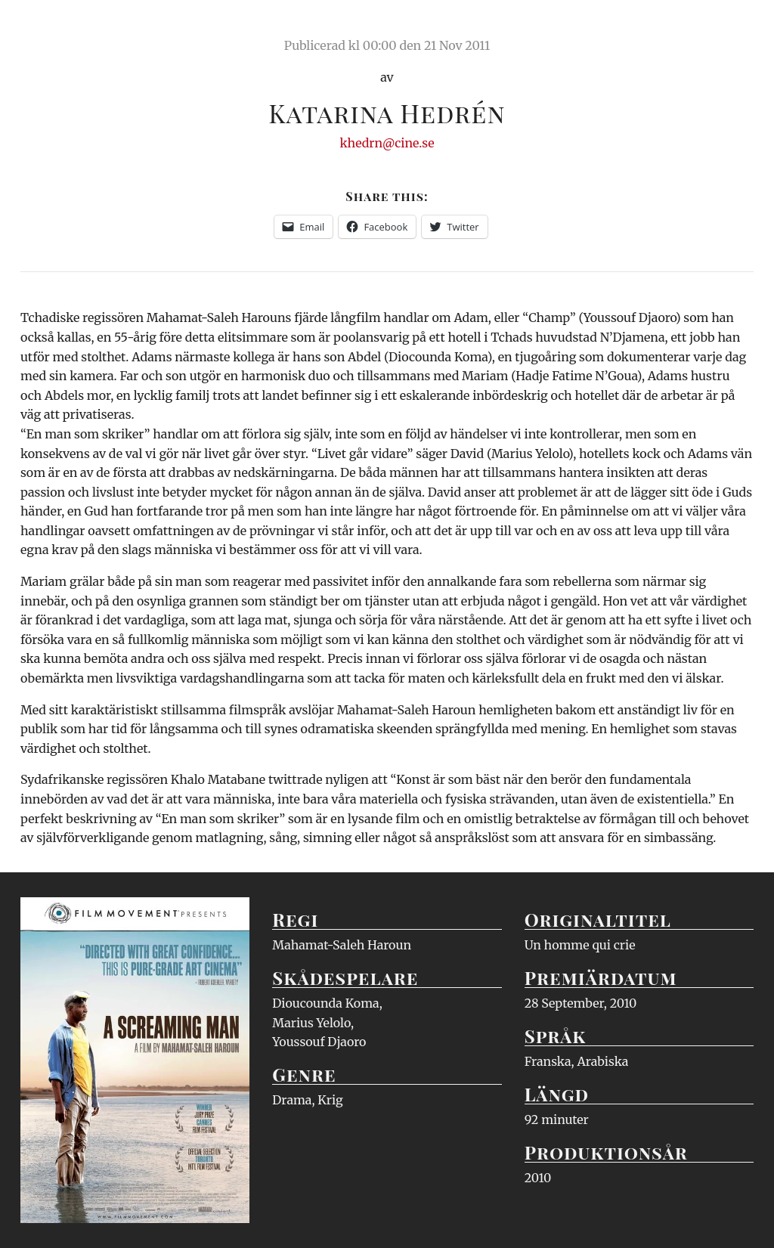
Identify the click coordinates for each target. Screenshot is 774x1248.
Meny (734, 26)
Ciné (56, 26)
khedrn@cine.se (387, 142)
